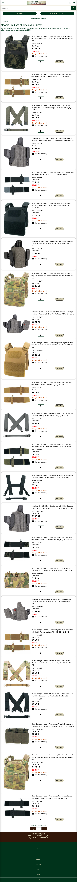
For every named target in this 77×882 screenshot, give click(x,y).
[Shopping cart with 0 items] (74, 3)
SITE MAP (38, 879)
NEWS (38, 869)
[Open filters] (20, 13)
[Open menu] (3, 3)
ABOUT (38, 859)
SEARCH (38, 854)
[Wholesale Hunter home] (36, 3)
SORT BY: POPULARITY (57, 13)
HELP (38, 874)
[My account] (70, 3)
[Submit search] (73, 8)
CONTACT (38, 864)
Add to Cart (59, 62)
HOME (38, 849)
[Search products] (36, 8)
